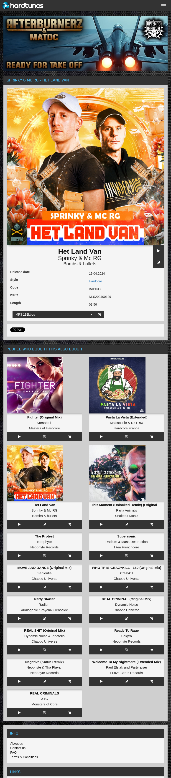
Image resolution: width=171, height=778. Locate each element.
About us (16, 743)
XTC (44, 699)
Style (14, 279)
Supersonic (126, 536)
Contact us (18, 748)
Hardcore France (126, 428)
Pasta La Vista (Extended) (126, 417)
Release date (20, 272)
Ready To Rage (126, 630)
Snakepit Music (126, 516)
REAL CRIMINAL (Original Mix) (126, 599)
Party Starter (44, 599)
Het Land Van (44, 505)
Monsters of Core (44, 704)
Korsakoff (44, 423)
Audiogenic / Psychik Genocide (44, 610)
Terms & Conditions (24, 757)
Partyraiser (139, 667)
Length (15, 303)
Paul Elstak (114, 667)
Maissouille (118, 423)
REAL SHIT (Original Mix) (44, 630)
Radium (111, 542)
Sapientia (44, 573)
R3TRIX (137, 423)
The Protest (44, 536)
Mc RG (93, 258)
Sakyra (126, 636)
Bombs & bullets (79, 263)
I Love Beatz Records (126, 673)
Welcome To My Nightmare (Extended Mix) (126, 662)
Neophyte (44, 542)
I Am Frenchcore (126, 547)
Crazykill (126, 573)
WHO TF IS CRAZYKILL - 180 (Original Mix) (126, 568)
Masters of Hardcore (44, 428)
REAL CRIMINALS (44, 693)
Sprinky (67, 258)
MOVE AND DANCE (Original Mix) (44, 568)
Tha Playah (53, 667)
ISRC (14, 295)
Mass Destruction (134, 542)
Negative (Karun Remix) (44, 662)
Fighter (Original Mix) (44, 417)
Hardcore (95, 281)
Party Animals (126, 510)
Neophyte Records (44, 547)
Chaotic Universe (44, 578)
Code (14, 287)
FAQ (13, 752)
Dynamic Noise (126, 604)
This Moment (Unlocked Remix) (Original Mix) (128, 505)
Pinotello (58, 636)
